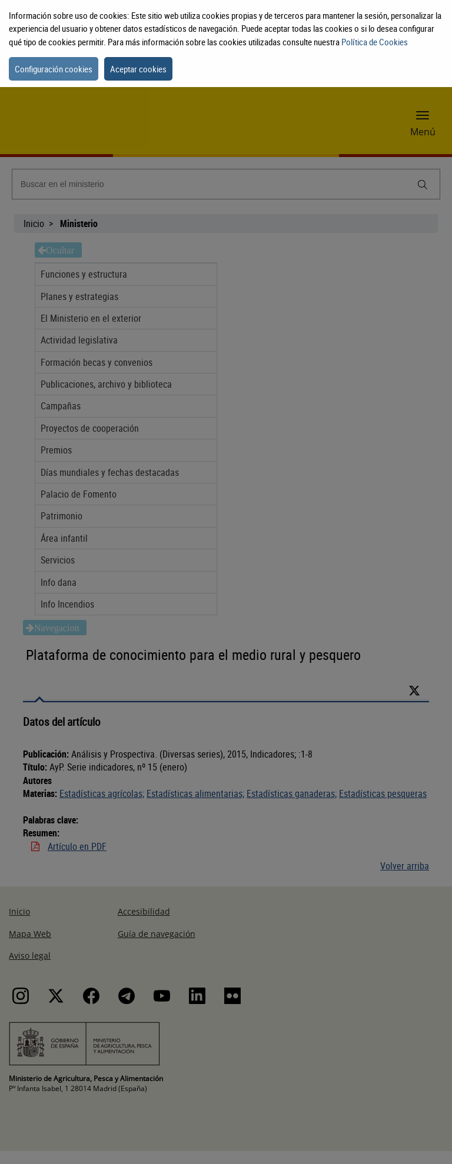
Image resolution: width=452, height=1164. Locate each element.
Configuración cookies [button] (53, 69)
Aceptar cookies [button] (138, 69)
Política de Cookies (374, 42)
